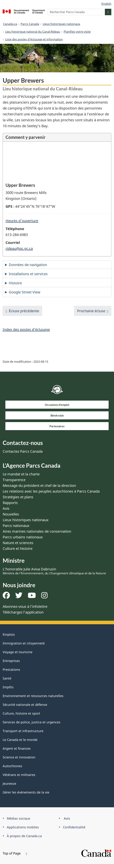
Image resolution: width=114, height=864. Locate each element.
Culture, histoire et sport (21, 713)
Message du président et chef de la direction (39, 485)
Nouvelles (11, 514)
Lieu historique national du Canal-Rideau (32, 32)
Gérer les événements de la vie (26, 792)
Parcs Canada (30, 24)
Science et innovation (19, 757)
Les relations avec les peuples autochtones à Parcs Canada (51, 491)
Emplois (9, 634)
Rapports (10, 502)
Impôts (8, 687)
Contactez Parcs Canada (23, 451)
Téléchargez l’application (23, 612)
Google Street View (24, 292)
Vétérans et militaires (19, 775)
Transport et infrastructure (23, 731)
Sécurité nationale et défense (25, 704)
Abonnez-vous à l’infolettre (25, 606)
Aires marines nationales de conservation (37, 531)
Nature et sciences (18, 542)
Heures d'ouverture (22, 220)
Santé (7, 678)
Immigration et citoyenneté (24, 643)
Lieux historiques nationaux (61, 24)
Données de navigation (28, 264)
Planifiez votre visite (77, 32)
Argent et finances (17, 748)
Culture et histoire (17, 548)
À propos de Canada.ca (24, 836)
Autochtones (12, 766)
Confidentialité (74, 827)
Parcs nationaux (16, 525)
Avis (6, 508)
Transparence (14, 479)
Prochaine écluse (91, 310)
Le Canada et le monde (20, 740)
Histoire (15, 283)
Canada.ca (10, 24)
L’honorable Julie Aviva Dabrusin (54, 571)
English (106, 4)
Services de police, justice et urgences (31, 722)
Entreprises (11, 661)
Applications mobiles (23, 827)
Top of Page (15, 853)
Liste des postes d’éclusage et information (34, 39)
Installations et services (28, 273)
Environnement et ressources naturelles (33, 696)
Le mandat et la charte (21, 474)
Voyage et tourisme (17, 652)
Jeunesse (9, 783)
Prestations (11, 669)
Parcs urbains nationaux (23, 537)
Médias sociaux (18, 818)
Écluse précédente (24, 310)
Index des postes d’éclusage (26, 329)
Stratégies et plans (18, 497)
